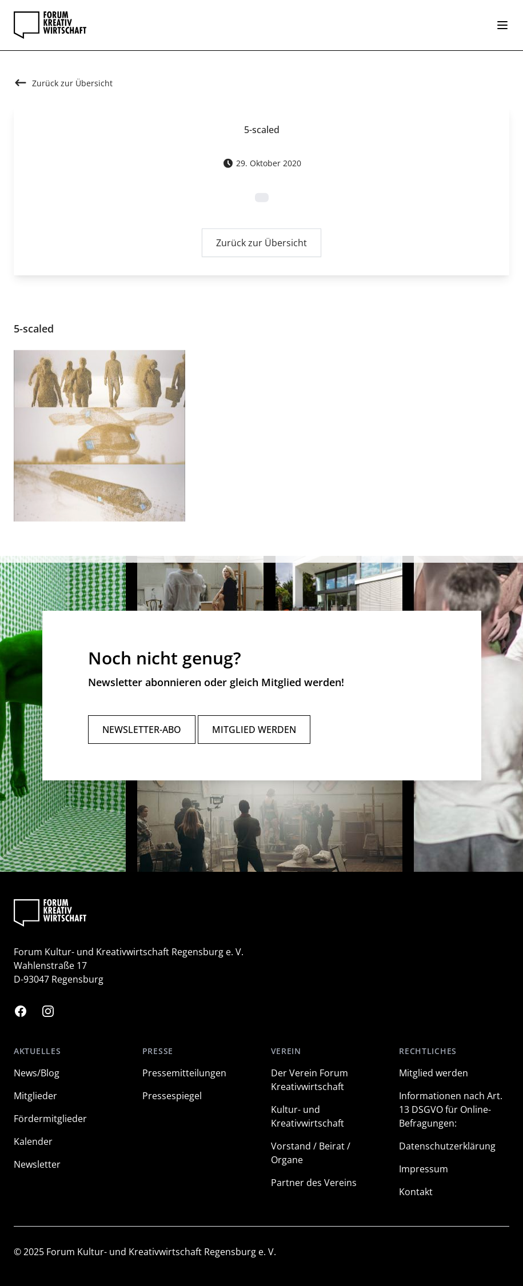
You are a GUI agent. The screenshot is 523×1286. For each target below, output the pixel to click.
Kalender (33, 1141)
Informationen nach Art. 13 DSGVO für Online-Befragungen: (450, 1109)
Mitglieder (35, 1095)
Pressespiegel (172, 1095)
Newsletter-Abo (141, 729)
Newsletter (37, 1164)
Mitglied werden (254, 729)
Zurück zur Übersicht (261, 245)
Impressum (423, 1169)
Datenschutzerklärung (447, 1146)
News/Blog (36, 1073)
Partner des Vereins (314, 1182)
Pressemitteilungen (184, 1073)
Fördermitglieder (50, 1118)
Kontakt (416, 1191)
